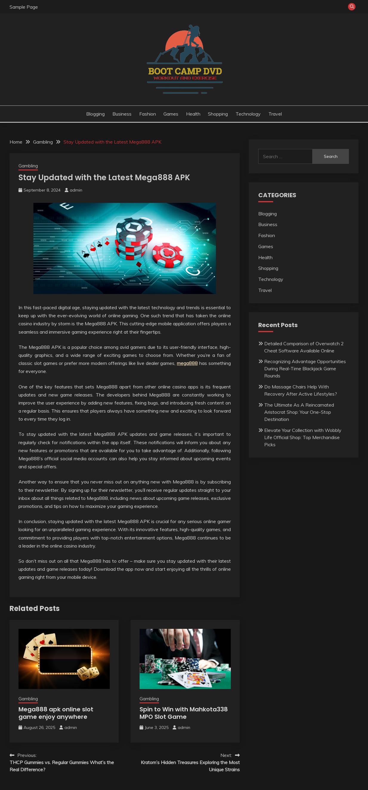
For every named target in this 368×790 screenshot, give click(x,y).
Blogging (95, 114)
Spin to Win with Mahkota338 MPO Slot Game (184, 713)
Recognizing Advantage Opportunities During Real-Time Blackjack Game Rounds (305, 368)
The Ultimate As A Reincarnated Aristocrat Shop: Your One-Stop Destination (299, 412)
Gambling (28, 166)
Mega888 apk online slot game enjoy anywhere (55, 713)
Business (122, 114)
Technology (248, 114)
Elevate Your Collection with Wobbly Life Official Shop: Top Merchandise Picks (302, 437)
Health (193, 114)
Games (170, 114)
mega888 (187, 363)
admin (76, 190)
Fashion (147, 114)
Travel (275, 114)
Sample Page (24, 7)
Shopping (218, 114)
